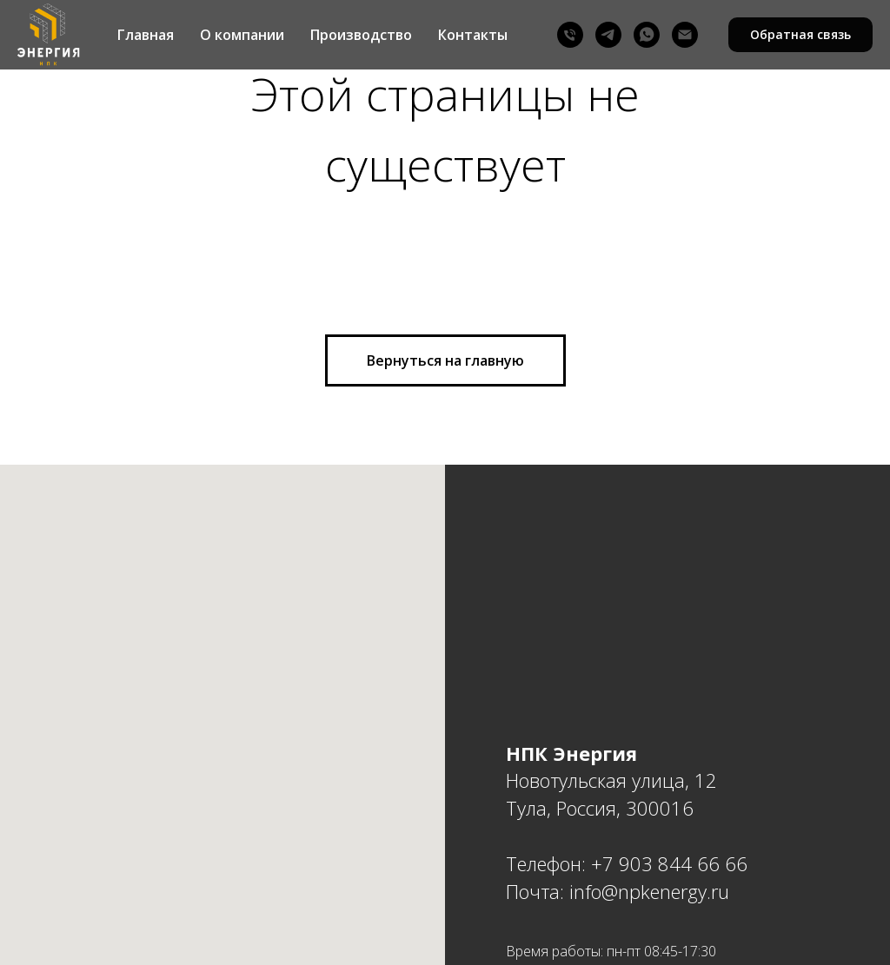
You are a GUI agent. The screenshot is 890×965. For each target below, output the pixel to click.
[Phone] (570, 35)
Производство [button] (361, 34)
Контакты (473, 34)
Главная (145, 34)
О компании (242, 34)
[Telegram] (608, 35)
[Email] (685, 35)
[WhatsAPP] (647, 35)
